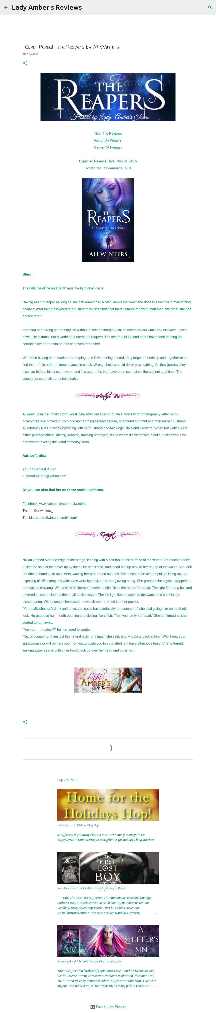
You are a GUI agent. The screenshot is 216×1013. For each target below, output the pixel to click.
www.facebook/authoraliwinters (62, 504)
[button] (25, 63)
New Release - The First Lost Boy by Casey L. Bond (91, 888)
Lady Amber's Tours (116, 168)
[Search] (87, 7)
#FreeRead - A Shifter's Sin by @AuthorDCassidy (89, 961)
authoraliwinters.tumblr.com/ (56, 517)
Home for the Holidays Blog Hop (78, 825)
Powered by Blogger (108, 1007)
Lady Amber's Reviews (47, 7)
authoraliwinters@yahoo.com (44, 476)
